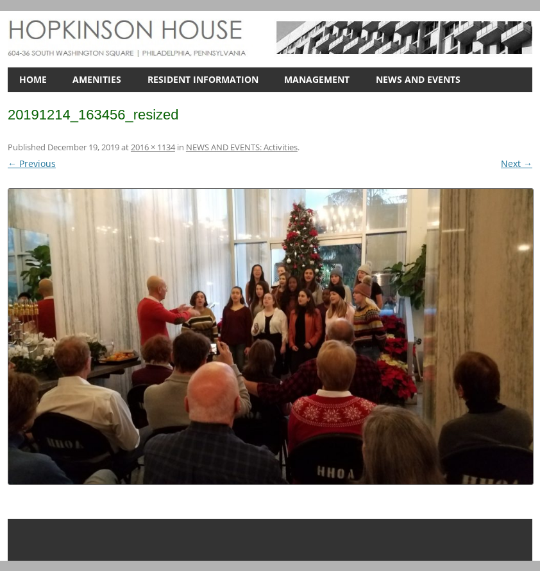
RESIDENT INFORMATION (203, 79)
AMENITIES (96, 79)
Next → (516, 163)
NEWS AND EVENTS (418, 79)
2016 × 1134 (153, 147)
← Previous (32, 163)
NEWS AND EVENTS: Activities (242, 147)
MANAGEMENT (317, 79)
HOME (33, 79)
